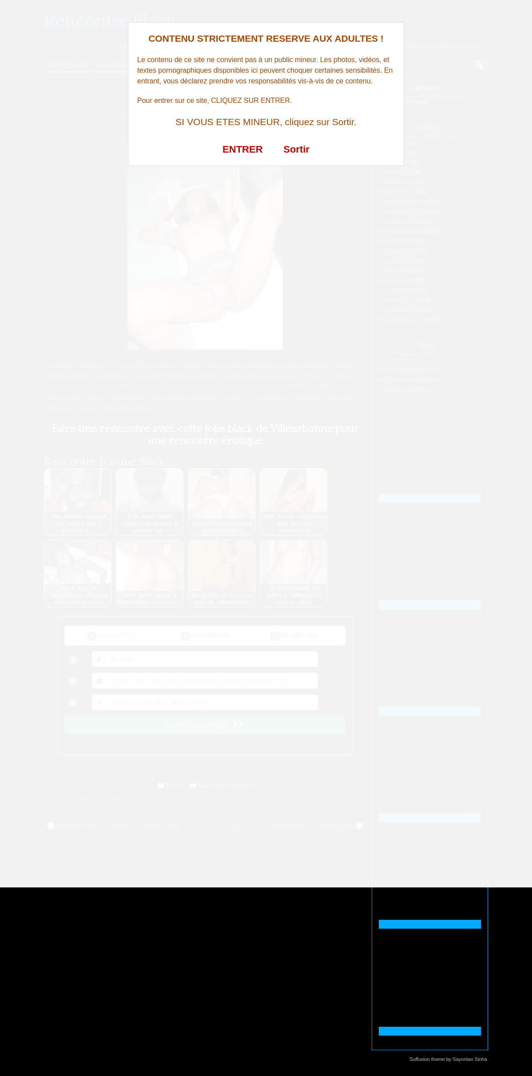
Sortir (296, 149)
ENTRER (242, 149)
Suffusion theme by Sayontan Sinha (448, 1059)
